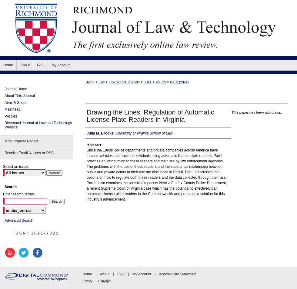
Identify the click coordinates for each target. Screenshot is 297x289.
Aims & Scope (16, 103)
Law (101, 82)
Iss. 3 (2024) (179, 82)
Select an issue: (16, 166)
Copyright (104, 281)
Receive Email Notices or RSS (29, 153)
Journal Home (16, 89)
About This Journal (20, 96)
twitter (24, 252)
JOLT (148, 82)
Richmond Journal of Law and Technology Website (38, 125)
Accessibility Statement (177, 274)
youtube (11, 252)
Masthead (13, 109)
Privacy (87, 281)
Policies (11, 116)
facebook (38, 252)
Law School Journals (124, 82)
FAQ (121, 274)
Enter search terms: (19, 194)
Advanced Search (19, 220)
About (104, 274)
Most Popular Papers (21, 141)
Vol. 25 (161, 82)
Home (89, 82)
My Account (141, 274)
